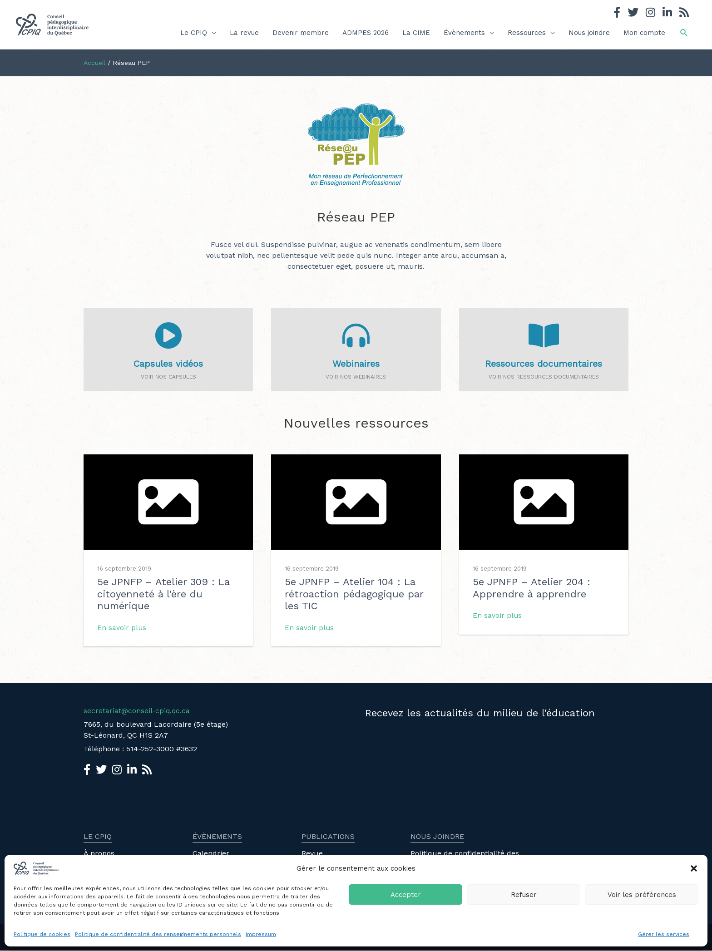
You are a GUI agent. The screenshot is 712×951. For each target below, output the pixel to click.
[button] (693, 868)
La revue (244, 33)
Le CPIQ (193, 33)
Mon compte (644, 33)
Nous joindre (589, 33)
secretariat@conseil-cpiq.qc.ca (137, 711)
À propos (99, 853)
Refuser (524, 895)
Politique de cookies (42, 934)
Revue (312, 853)
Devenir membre (300, 33)
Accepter (406, 895)
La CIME (416, 33)
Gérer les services (663, 934)
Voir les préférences (642, 895)
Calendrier (211, 853)
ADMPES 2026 (365, 33)
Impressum (261, 934)
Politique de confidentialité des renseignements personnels (158, 934)
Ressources (527, 33)
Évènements (464, 33)
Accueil (95, 62)
